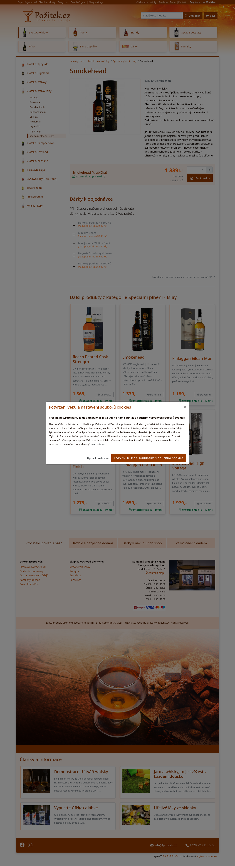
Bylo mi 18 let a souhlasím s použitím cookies (148, 458)
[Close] (184, 407)
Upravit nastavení (97, 458)
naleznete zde (98, 444)
